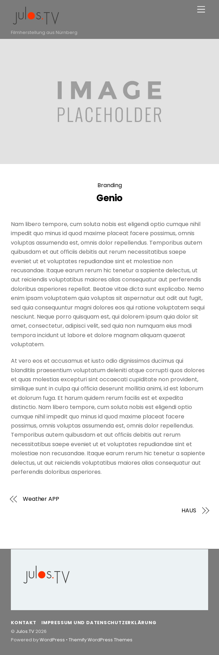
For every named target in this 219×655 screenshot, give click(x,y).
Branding (109, 185)
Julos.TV (25, 631)
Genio (109, 198)
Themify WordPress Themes (100, 639)
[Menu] (201, 9)
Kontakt (23, 622)
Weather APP (41, 499)
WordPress (52, 639)
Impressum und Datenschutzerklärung (98, 622)
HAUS (189, 510)
